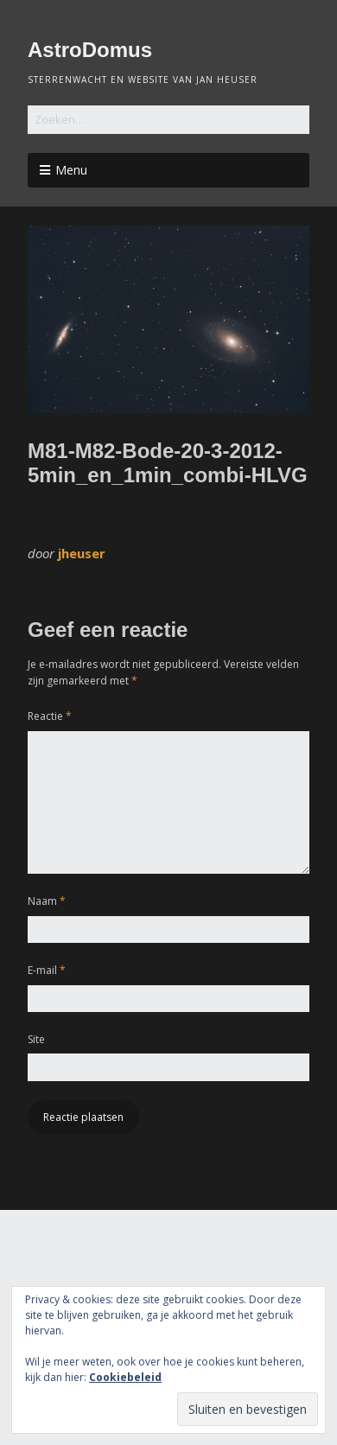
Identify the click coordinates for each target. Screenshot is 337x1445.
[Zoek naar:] (168, 119)
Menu (71, 170)
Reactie (50, 716)
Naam (47, 901)
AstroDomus (90, 49)
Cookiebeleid (125, 1377)
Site (36, 1039)
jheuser (81, 553)
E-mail (47, 970)
